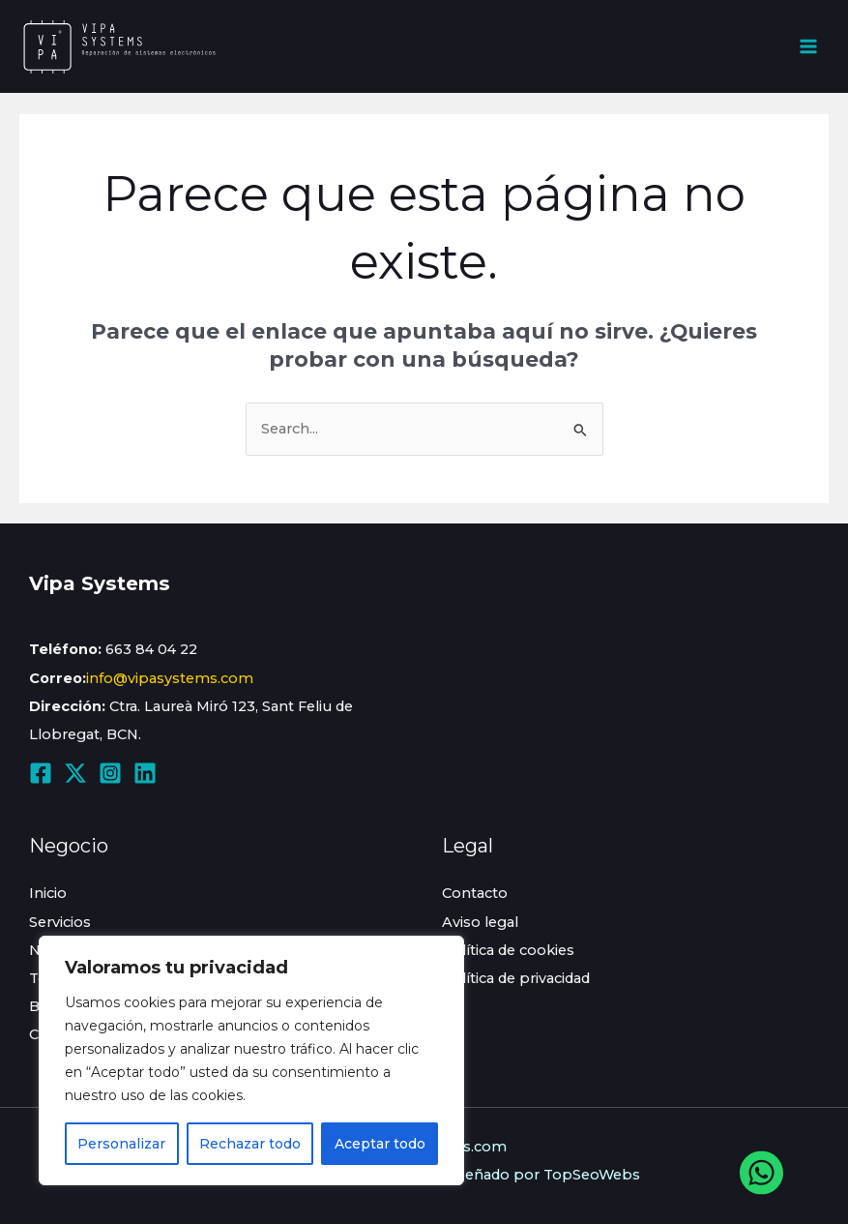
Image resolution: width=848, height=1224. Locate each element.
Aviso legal (480, 922)
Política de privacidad (516, 978)
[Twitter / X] (75, 773)
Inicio (48, 893)
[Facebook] (40, 773)
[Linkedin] (145, 773)
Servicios (60, 922)
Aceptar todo (380, 1143)
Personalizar (121, 1143)
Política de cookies (508, 950)
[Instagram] (110, 773)
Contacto (475, 893)
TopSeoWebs (591, 1174)
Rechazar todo (250, 1143)
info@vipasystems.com (169, 678)
